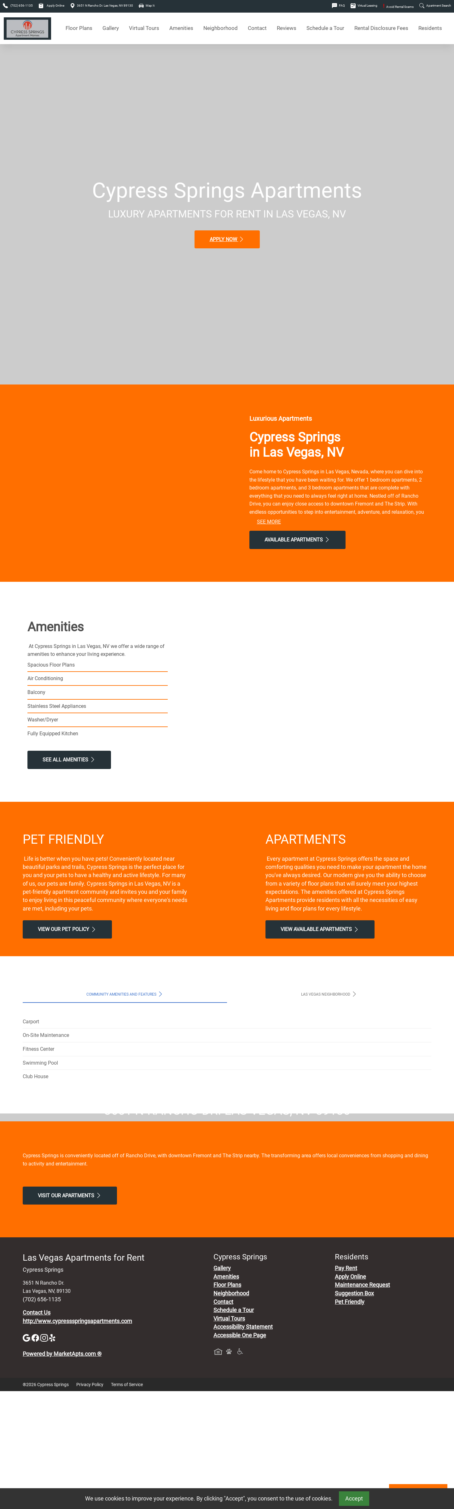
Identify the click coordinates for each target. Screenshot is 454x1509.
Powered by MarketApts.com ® (62, 1472)
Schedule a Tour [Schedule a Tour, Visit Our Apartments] (325, 28)
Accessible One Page (239, 1453)
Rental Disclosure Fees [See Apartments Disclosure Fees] (381, 28)
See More (269, 522)
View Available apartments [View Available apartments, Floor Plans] (320, 929)
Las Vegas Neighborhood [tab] (329, 994)
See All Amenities (69, 759)
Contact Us (36, 1430)
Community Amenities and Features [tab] (125, 994)
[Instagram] (44, 1455)
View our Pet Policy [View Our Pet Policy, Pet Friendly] (67, 929)
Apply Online (51, 5)
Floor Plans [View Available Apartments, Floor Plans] (79, 28)
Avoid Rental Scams (398, 7)
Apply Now (227, 239)
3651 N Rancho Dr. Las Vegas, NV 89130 (101, 5)
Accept (354, 1498)
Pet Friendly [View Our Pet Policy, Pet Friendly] (349, 1420)
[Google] (27, 1455)
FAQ (338, 5)
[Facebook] (36, 1455)
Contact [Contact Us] (257, 28)
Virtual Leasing (364, 5)
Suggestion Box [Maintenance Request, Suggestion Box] (354, 1411)
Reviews (286, 28)
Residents (430, 28)
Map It (146, 5)
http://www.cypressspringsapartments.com (77, 1439)
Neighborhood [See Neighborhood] (220, 28)
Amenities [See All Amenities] (181, 28)
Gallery (110, 28)
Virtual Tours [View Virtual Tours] (144, 28)
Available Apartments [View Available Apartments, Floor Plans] (297, 539)
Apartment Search (435, 5)
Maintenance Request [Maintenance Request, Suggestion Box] (362, 1403)
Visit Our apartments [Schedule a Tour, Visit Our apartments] (70, 1313)
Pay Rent (346, 1386)
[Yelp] (53, 1455)
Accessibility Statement (243, 1445)
